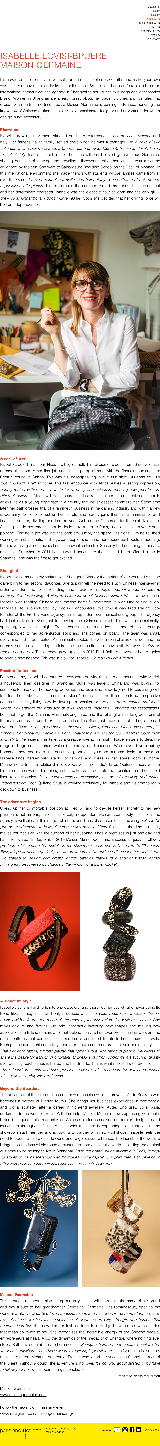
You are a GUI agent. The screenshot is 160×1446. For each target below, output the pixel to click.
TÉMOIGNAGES (150, 31)
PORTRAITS (152, 19)
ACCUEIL (154, 6)
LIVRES (155, 27)
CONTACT (153, 39)
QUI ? (156, 11)
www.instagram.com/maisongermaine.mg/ (36, 1413)
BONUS (155, 35)
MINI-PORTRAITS (149, 23)
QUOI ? (155, 15)
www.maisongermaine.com (23, 1394)
